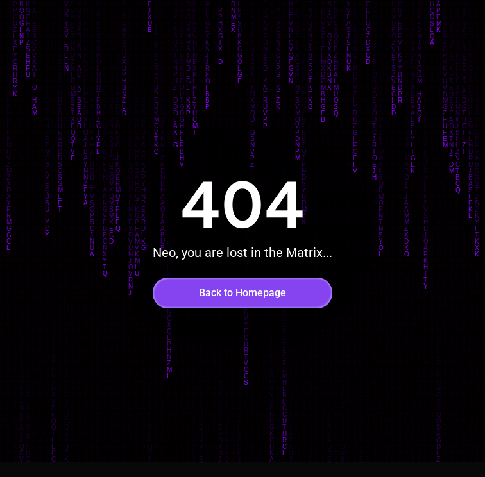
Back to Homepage (242, 293)
